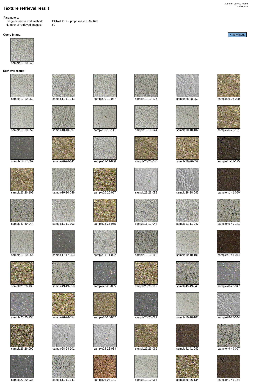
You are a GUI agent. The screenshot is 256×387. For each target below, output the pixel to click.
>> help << (242, 6)
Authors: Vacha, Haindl (236, 3)
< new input (237, 34)
